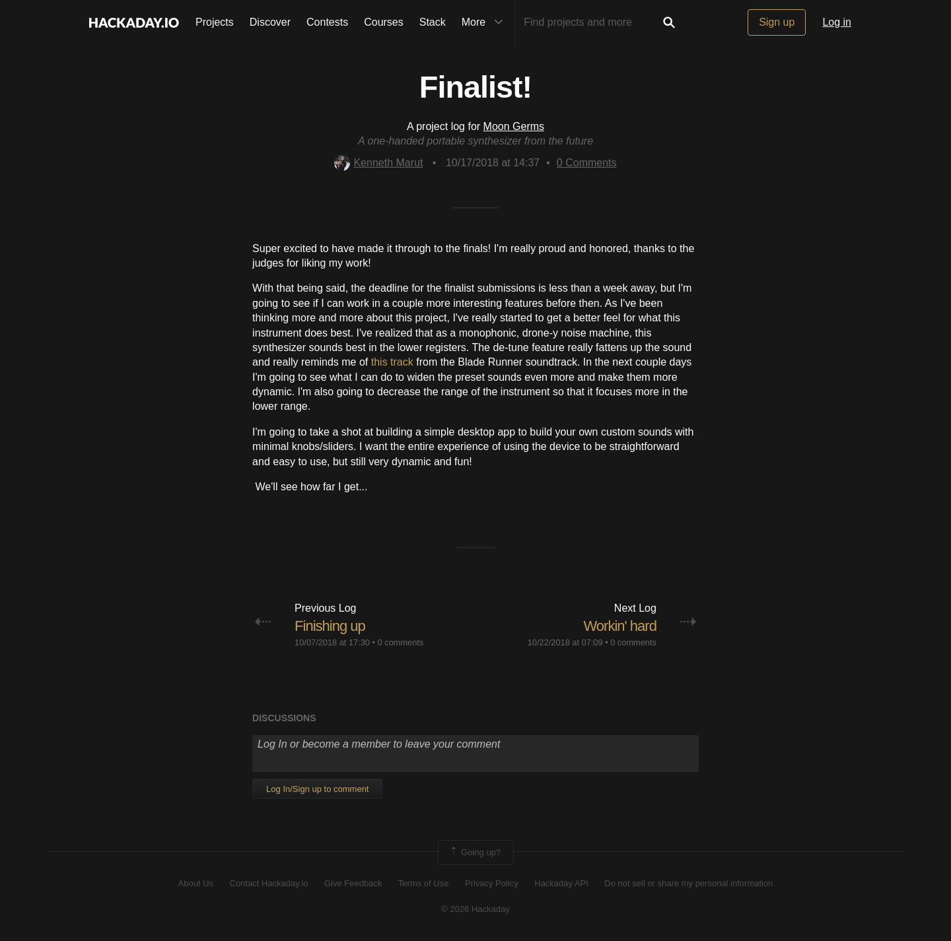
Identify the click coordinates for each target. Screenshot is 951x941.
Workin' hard (619, 626)
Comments (587, 162)
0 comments (401, 642)
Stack (432, 22)
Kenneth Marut (378, 162)
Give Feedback (353, 883)
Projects (214, 22)
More (485, 22)
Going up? (474, 852)
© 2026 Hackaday (475, 909)
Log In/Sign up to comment (317, 789)
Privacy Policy (491, 883)
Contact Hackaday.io (269, 883)
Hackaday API (561, 883)
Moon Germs (513, 126)
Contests (327, 22)
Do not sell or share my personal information (688, 883)
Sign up (776, 22)
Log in (836, 22)
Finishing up (330, 626)
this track (392, 362)
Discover (270, 22)
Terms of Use (423, 883)
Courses (384, 22)
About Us (195, 883)
